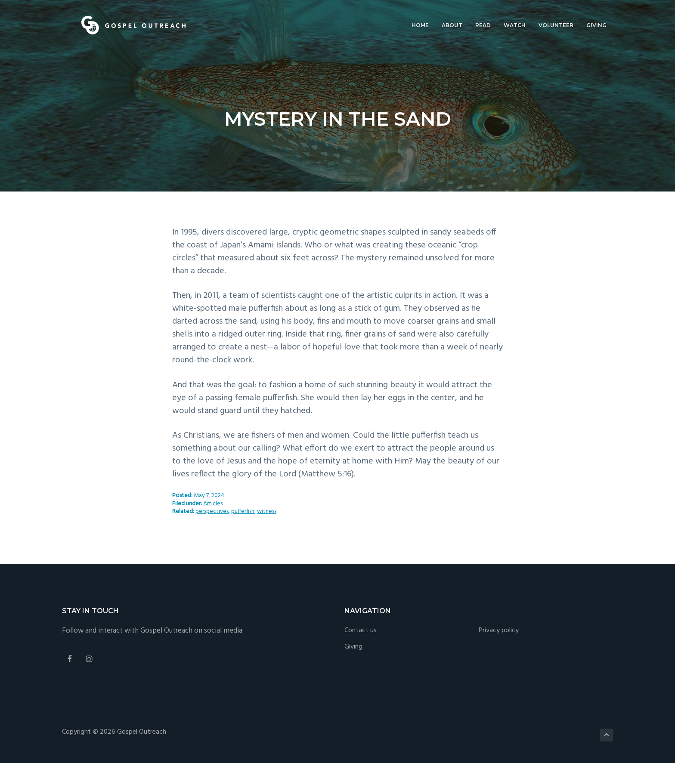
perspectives (212, 511)
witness (266, 511)
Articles (213, 504)
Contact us (360, 630)
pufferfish (242, 511)
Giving (353, 647)
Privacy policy (499, 630)
